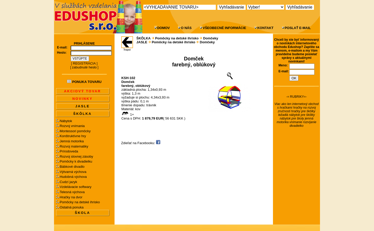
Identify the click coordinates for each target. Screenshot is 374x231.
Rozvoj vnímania (72, 126)
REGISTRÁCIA (84, 63)
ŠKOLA (82, 213)
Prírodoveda (69, 151)
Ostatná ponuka (72, 207)
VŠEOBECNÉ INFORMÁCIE (224, 28)
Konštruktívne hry (73, 136)
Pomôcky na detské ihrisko (80, 202)
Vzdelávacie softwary (75, 187)
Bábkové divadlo (72, 167)
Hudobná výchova (73, 177)
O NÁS (186, 28)
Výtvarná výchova (73, 172)
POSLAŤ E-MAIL (298, 28)
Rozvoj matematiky (74, 146)
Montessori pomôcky (75, 131)
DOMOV (163, 28)
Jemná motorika (72, 141)
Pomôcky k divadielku (76, 161)
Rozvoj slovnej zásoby (76, 156)
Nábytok (66, 121)
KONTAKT (265, 28)
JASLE (82, 106)
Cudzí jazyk (68, 182)
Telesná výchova (72, 192)
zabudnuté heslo (84, 67)
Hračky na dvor (71, 197)
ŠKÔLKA (82, 114)
